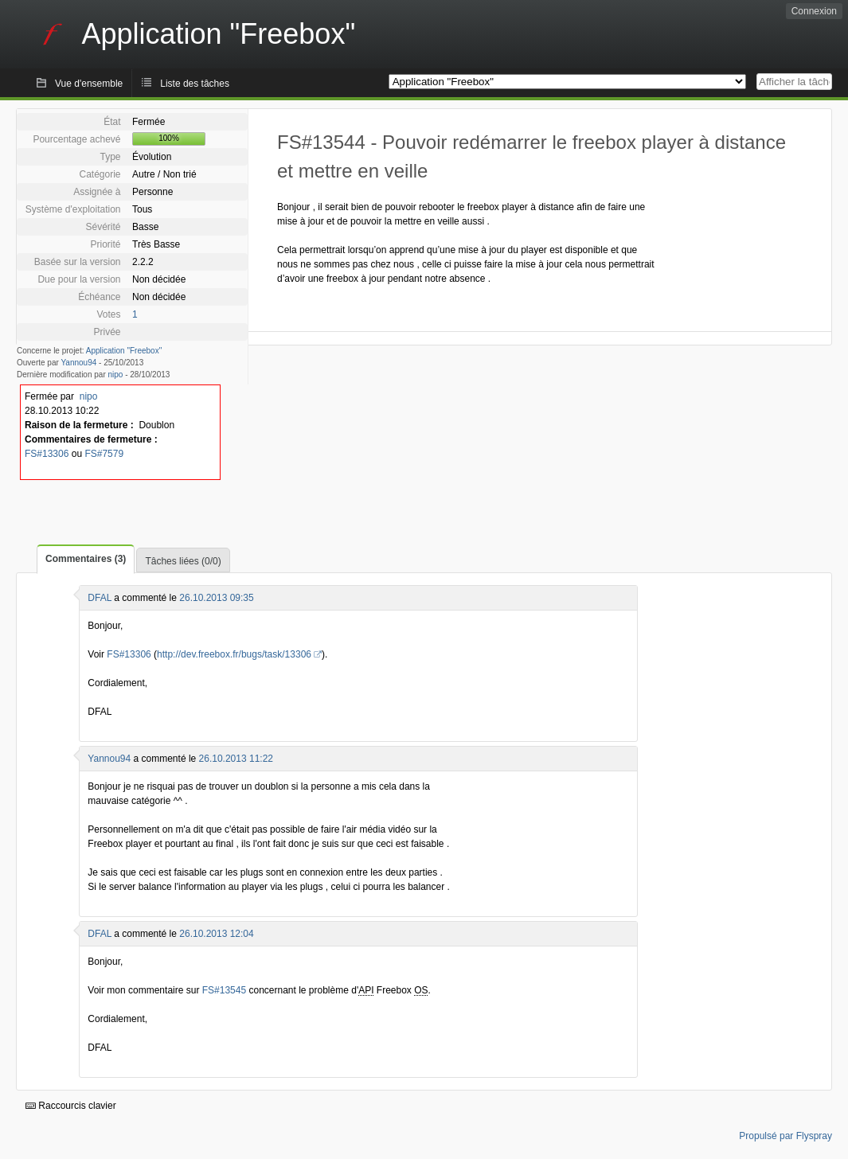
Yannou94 (78, 362)
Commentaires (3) (85, 558)
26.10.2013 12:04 (216, 933)
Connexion (814, 11)
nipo (115, 374)
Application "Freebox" (124, 350)
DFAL (99, 597)
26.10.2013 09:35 (216, 597)
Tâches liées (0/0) (183, 561)
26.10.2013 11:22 (236, 758)
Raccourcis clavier (70, 1105)
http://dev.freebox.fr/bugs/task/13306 (234, 654)
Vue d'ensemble (89, 83)
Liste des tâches (194, 83)
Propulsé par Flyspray (785, 1135)
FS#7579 (103, 453)
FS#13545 (224, 990)
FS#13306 (46, 453)
